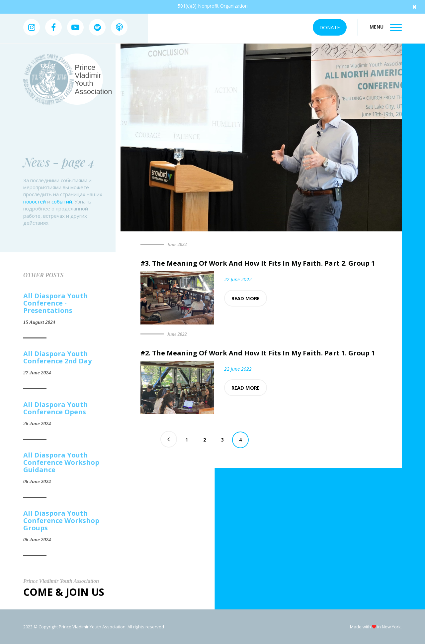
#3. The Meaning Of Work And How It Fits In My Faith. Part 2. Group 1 (257, 263)
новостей (34, 201)
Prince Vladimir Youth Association (93, 79)
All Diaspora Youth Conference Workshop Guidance (61, 462)
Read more (245, 298)
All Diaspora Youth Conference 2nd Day (57, 357)
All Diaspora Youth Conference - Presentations (55, 303)
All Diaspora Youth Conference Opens (55, 408)
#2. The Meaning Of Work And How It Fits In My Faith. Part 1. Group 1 (257, 352)
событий (61, 201)
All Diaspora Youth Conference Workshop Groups (61, 521)
